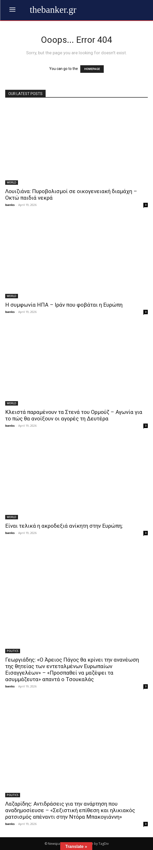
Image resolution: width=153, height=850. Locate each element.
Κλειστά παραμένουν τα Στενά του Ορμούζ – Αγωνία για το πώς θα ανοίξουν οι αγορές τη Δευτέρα (73, 415)
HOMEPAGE (92, 69)
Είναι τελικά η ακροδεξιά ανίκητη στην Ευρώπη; (64, 526)
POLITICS (13, 651)
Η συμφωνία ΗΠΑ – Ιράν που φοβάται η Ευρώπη (64, 305)
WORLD (11, 182)
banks (10, 205)
